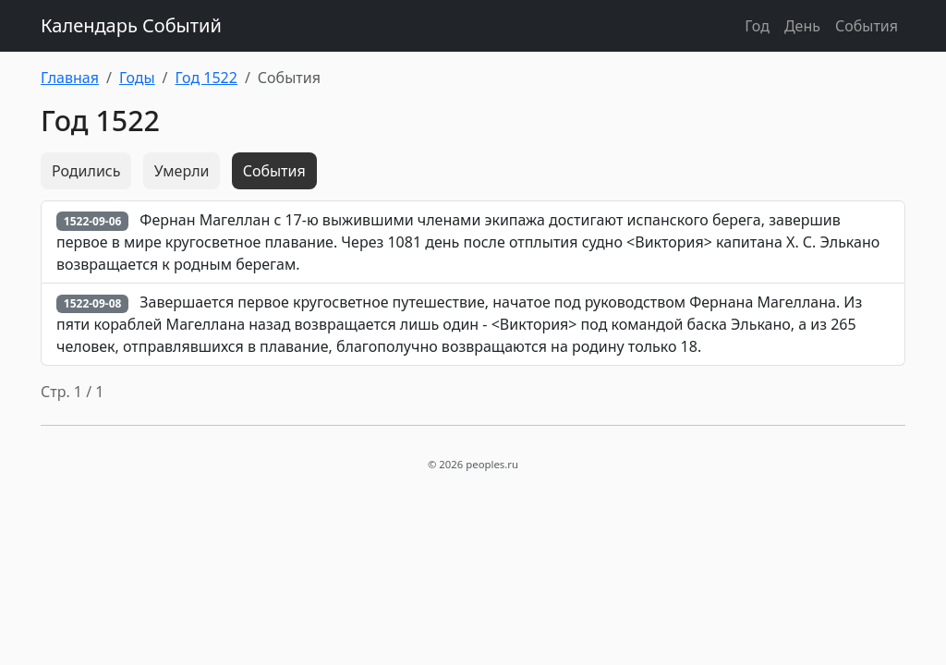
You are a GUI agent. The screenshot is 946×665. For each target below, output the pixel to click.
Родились (86, 171)
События (866, 26)
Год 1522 (206, 77)
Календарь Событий (131, 25)
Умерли (182, 171)
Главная (70, 77)
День (802, 26)
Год (757, 26)
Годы (137, 77)
